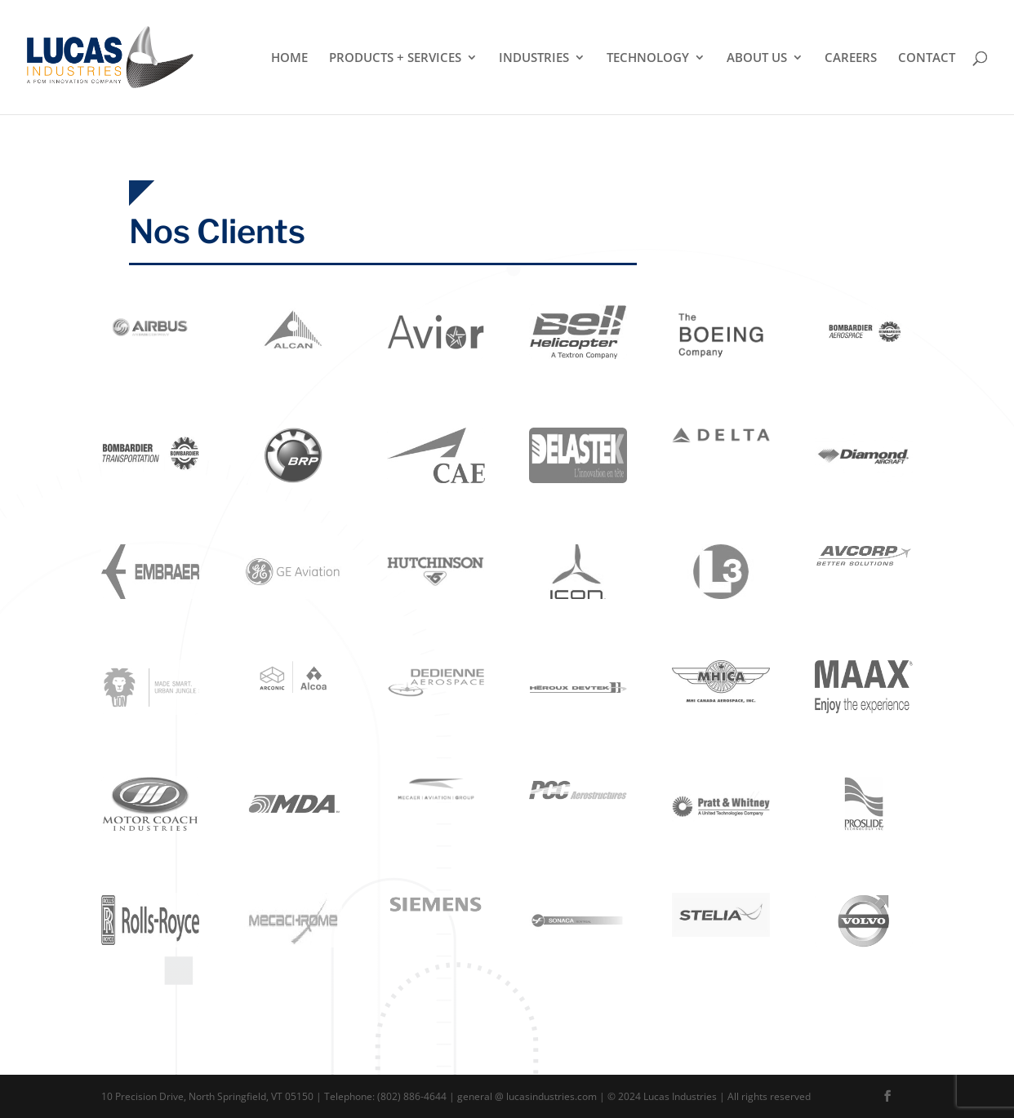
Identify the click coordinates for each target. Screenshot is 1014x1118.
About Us (757, 58)
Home (289, 58)
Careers (851, 58)
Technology (648, 58)
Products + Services (395, 58)
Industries (534, 58)
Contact (926, 58)
